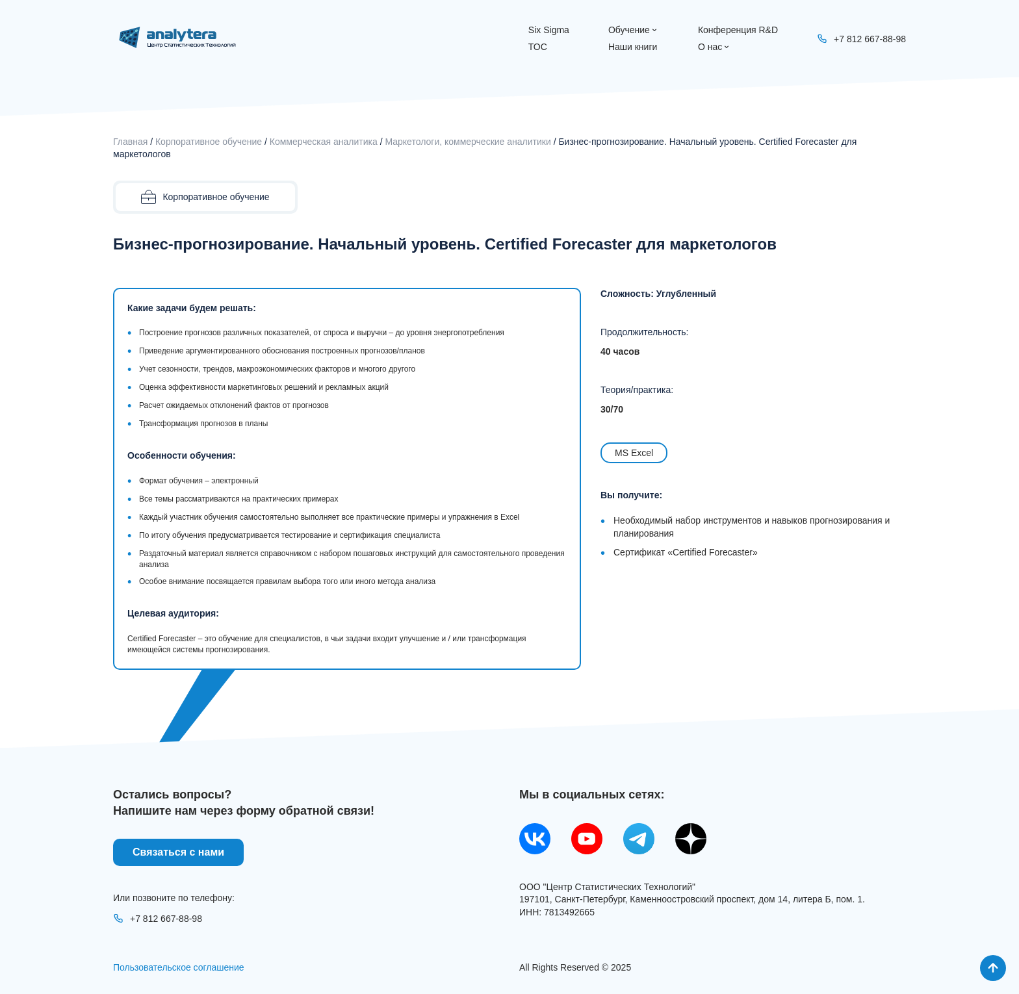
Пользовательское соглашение (178, 967)
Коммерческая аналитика (324, 141)
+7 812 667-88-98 (157, 918)
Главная (130, 141)
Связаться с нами (178, 852)
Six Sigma (548, 30)
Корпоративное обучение (208, 141)
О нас (714, 47)
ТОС (537, 47)
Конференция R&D (738, 30)
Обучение (633, 30)
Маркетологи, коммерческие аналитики (467, 141)
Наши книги (632, 47)
